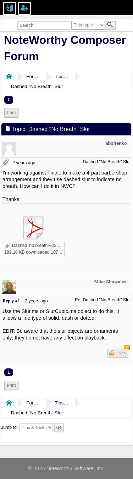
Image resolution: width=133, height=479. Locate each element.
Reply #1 (11, 300)
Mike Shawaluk (110, 281)
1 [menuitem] (8, 99)
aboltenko (116, 143)
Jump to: (9, 427)
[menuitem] (11, 113)
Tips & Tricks (62, 76)
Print (11, 112)
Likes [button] (122, 352)
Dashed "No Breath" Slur (37, 86)
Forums (33, 76)
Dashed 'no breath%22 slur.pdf (35, 245)
